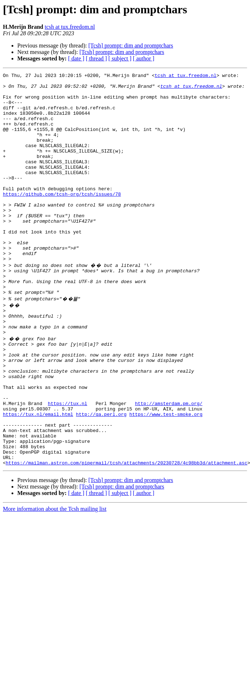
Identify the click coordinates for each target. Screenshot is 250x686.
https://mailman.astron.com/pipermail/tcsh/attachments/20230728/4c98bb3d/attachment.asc (126, 536)
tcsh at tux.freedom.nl (70, 27)
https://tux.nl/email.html (38, 477)
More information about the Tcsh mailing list (54, 582)
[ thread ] (96, 58)
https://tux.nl (67, 465)
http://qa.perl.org (101, 477)
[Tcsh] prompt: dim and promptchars (130, 45)
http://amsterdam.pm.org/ (168, 465)
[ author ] (144, 58)
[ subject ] (119, 58)
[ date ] (76, 58)
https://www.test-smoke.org (165, 477)
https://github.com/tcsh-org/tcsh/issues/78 (62, 218)
